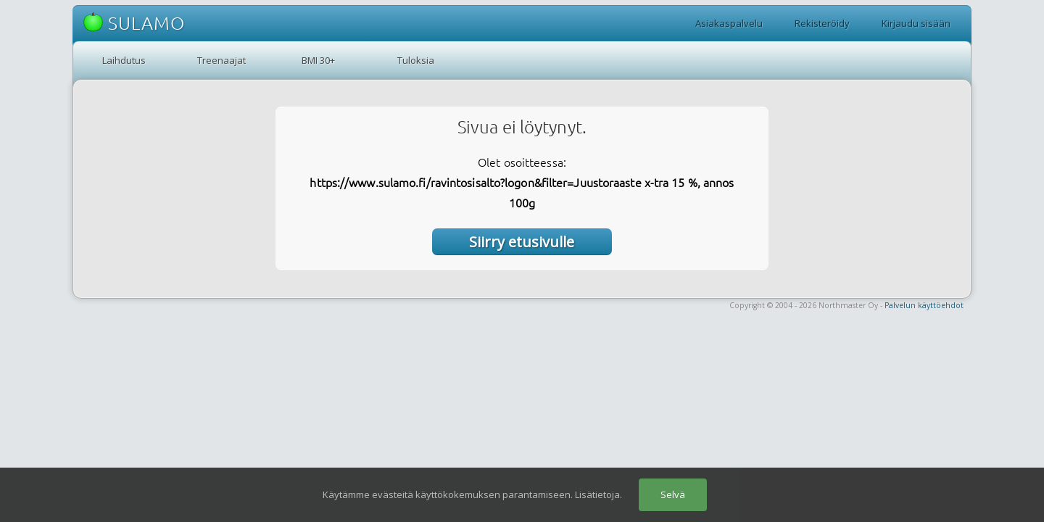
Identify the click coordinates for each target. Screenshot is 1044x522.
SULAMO (134, 22)
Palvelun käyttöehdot (924, 305)
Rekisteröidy (822, 23)
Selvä (672, 494)
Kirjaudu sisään (916, 23)
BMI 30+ (318, 60)
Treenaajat (221, 60)
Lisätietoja (597, 494)
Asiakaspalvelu (729, 23)
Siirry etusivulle (521, 242)
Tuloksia (415, 60)
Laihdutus (124, 60)
